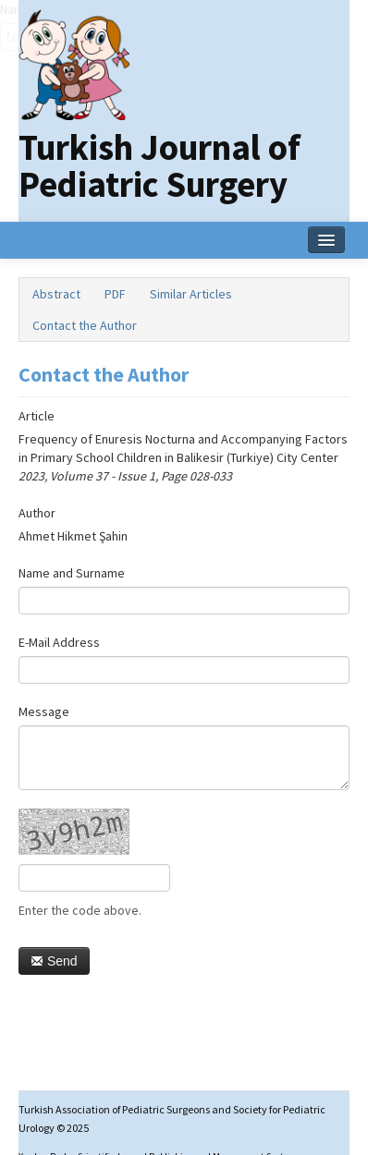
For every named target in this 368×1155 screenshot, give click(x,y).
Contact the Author (84, 325)
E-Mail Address (59, 642)
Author (36, 513)
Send (54, 961)
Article (36, 415)
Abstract (56, 294)
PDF (115, 294)
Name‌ (0, 9)
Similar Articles (191, 294)
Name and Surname (71, 573)
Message (43, 711)
